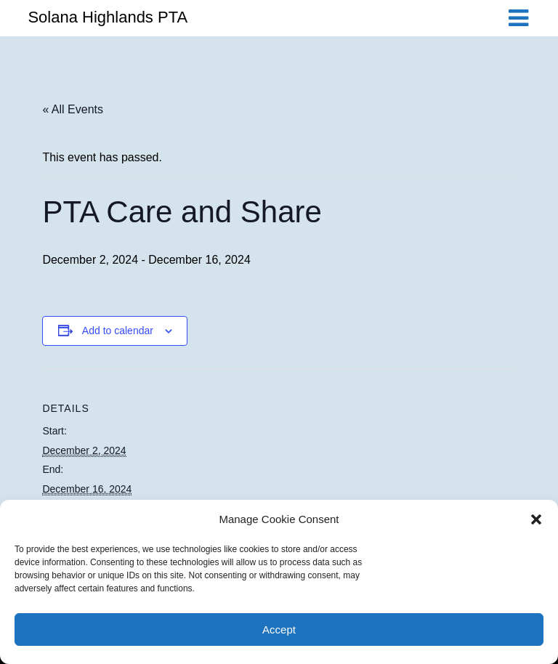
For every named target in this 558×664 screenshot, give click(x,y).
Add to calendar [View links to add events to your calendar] (117, 330)
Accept (279, 629)
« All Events (72, 109)
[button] (536, 519)
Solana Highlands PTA (107, 17)
